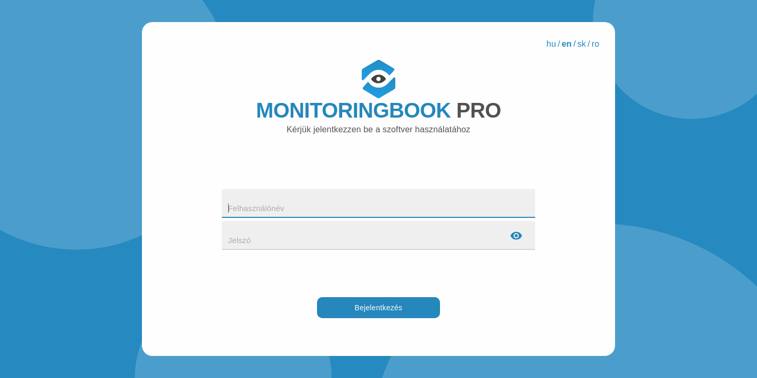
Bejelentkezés (379, 308)
